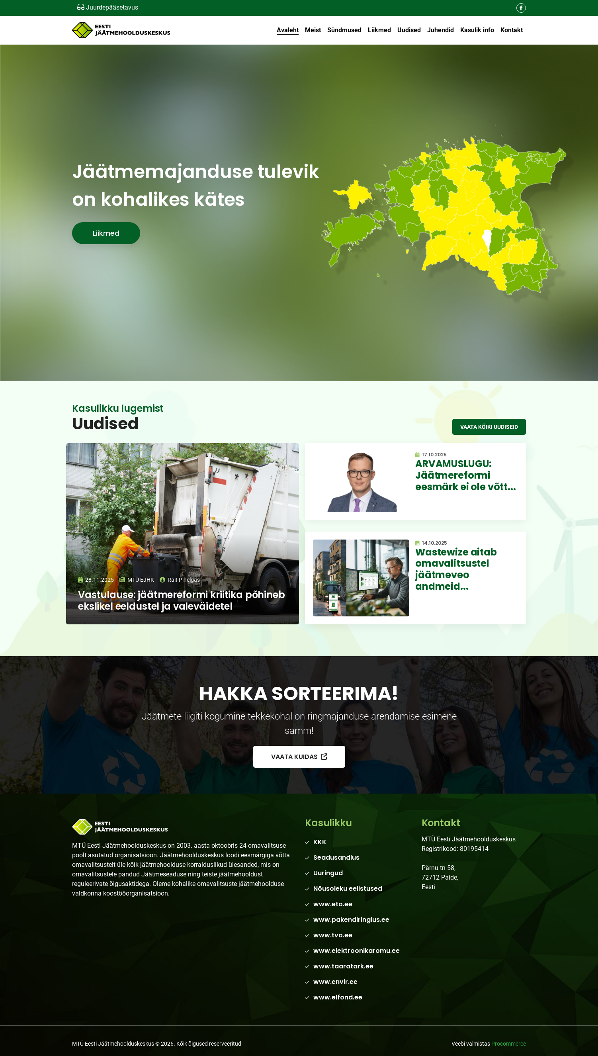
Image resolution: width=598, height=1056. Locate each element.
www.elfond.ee (337, 997)
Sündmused (344, 30)
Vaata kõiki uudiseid (489, 427)
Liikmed (379, 30)
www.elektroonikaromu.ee (356, 950)
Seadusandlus (336, 857)
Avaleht (288, 30)
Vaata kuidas (299, 756)
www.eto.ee (332, 904)
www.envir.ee (335, 981)
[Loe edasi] (182, 533)
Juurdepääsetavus (107, 7)
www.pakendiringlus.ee (351, 919)
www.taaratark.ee (343, 966)
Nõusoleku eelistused (347, 888)
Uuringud (328, 873)
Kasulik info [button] (477, 30)
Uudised (409, 30)
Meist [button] (313, 30)
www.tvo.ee (332, 935)
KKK (319, 842)
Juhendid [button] (440, 30)
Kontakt (511, 30)
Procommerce (508, 1043)
